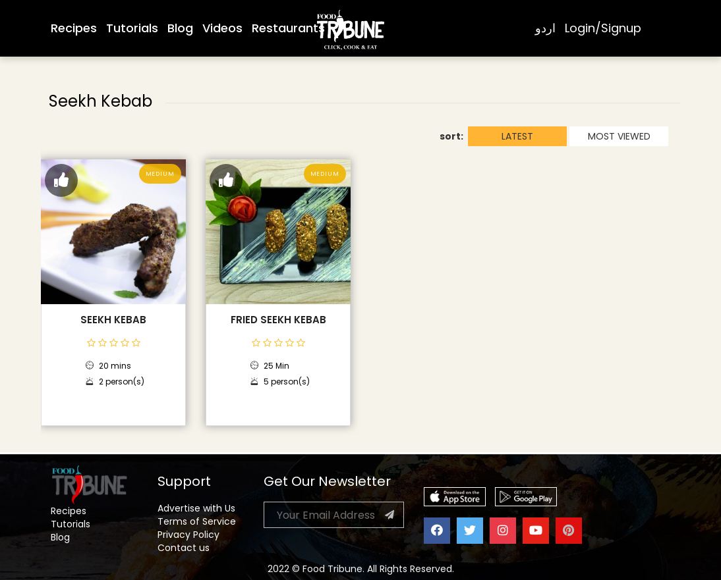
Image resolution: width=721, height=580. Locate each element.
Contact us (184, 547)
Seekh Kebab (113, 320)
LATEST (517, 136)
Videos (222, 28)
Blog (180, 28)
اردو (545, 28)
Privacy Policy (188, 534)
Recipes (74, 28)
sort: (451, 136)
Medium (160, 174)
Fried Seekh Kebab (278, 320)
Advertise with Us (196, 508)
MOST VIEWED (619, 136)
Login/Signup (603, 28)
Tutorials (132, 28)
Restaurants (288, 28)
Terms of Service (197, 521)
